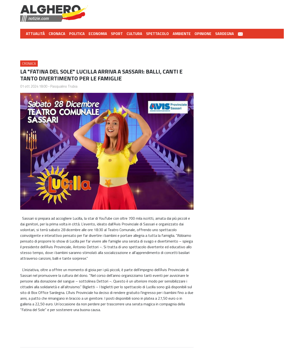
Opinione (203, 33)
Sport (117, 33)
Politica (77, 33)
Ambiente (182, 33)
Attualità (35, 33)
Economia (98, 33)
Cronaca (57, 33)
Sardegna (224, 33)
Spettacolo (157, 33)
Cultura (134, 33)
